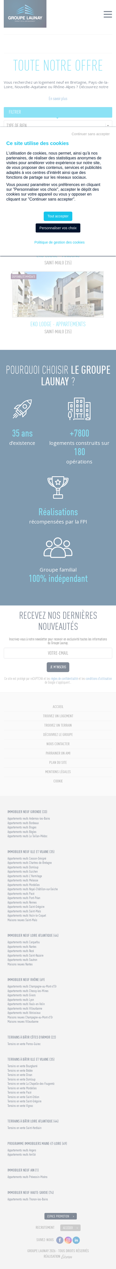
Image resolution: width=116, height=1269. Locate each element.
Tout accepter (58, 216)
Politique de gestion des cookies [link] (59, 242)
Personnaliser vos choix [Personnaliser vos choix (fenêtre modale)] (58, 228)
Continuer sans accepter (91, 134)
